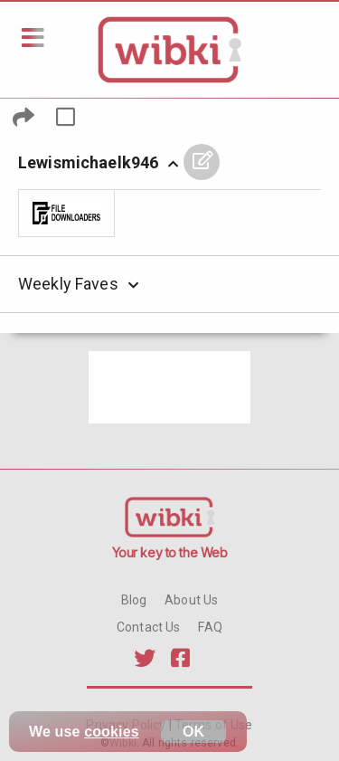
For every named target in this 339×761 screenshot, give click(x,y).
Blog (134, 600)
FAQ (209, 627)
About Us (191, 600)
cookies (111, 731)
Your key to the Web (170, 552)
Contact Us (148, 627)
